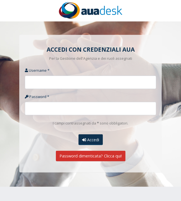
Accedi (90, 139)
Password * (37, 96)
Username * (37, 70)
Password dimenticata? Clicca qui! (90, 156)
